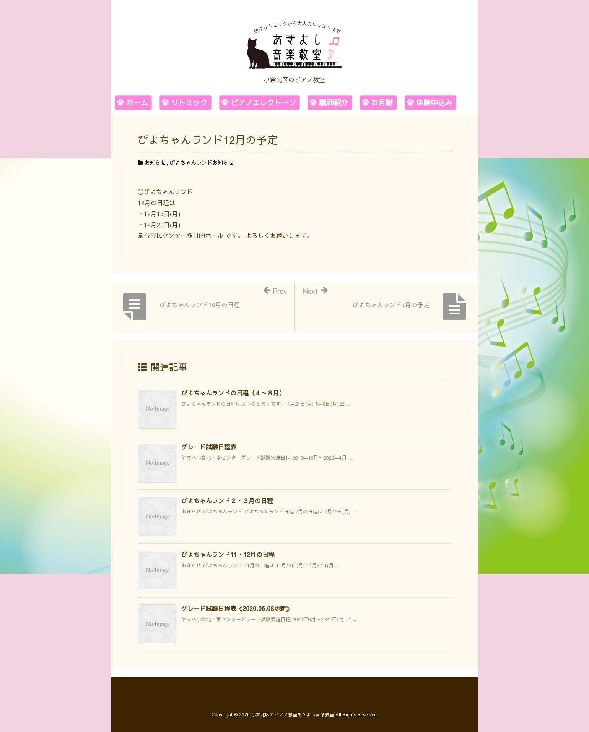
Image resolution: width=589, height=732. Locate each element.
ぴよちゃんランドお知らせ (201, 162)
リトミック (189, 102)
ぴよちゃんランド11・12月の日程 (228, 554)
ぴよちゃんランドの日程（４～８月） (233, 393)
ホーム (137, 102)
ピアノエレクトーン (263, 102)
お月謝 (382, 102)
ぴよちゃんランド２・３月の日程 (227, 500)
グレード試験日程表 (208, 446)
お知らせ (155, 162)
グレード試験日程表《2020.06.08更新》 (236, 608)
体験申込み (434, 102)
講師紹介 (333, 102)
